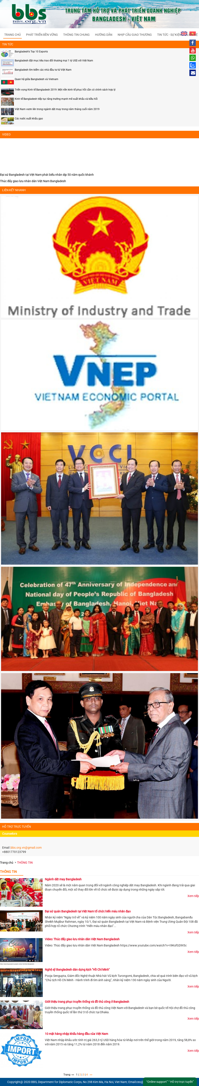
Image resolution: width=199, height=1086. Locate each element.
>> (91, 1074)
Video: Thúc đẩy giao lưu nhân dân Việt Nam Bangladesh (82, 939)
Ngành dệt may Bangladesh (63, 879)
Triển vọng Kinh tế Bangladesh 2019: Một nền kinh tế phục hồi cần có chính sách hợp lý (65, 89)
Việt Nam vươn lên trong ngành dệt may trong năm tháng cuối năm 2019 (57, 109)
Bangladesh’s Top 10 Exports (31, 51)
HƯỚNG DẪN (103, 34)
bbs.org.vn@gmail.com (26, 847)
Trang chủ (12, 34)
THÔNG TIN (25, 862)
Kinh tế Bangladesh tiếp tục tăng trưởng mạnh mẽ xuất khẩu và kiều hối (56, 98)
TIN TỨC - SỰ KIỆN (169, 34)
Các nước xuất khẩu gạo (29, 118)
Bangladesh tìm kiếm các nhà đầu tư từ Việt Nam (43, 69)
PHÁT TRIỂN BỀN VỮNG (42, 34)
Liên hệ (192, 34)
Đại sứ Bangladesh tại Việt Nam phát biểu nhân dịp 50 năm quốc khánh (47, 174)
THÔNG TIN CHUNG (76, 34)
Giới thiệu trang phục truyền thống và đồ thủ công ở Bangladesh (87, 1001)
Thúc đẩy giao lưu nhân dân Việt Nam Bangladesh (33, 181)
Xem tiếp (193, 896)
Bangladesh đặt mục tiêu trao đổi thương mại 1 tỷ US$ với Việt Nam (54, 60)
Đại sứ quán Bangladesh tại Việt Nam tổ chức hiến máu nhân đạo (88, 911)
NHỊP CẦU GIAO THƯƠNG (135, 34)
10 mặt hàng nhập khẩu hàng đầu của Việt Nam (76, 1033)
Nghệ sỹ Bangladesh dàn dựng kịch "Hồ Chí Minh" (77, 969)
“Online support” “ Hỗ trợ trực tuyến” (170, 1081)
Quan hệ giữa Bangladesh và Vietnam (36, 79)
